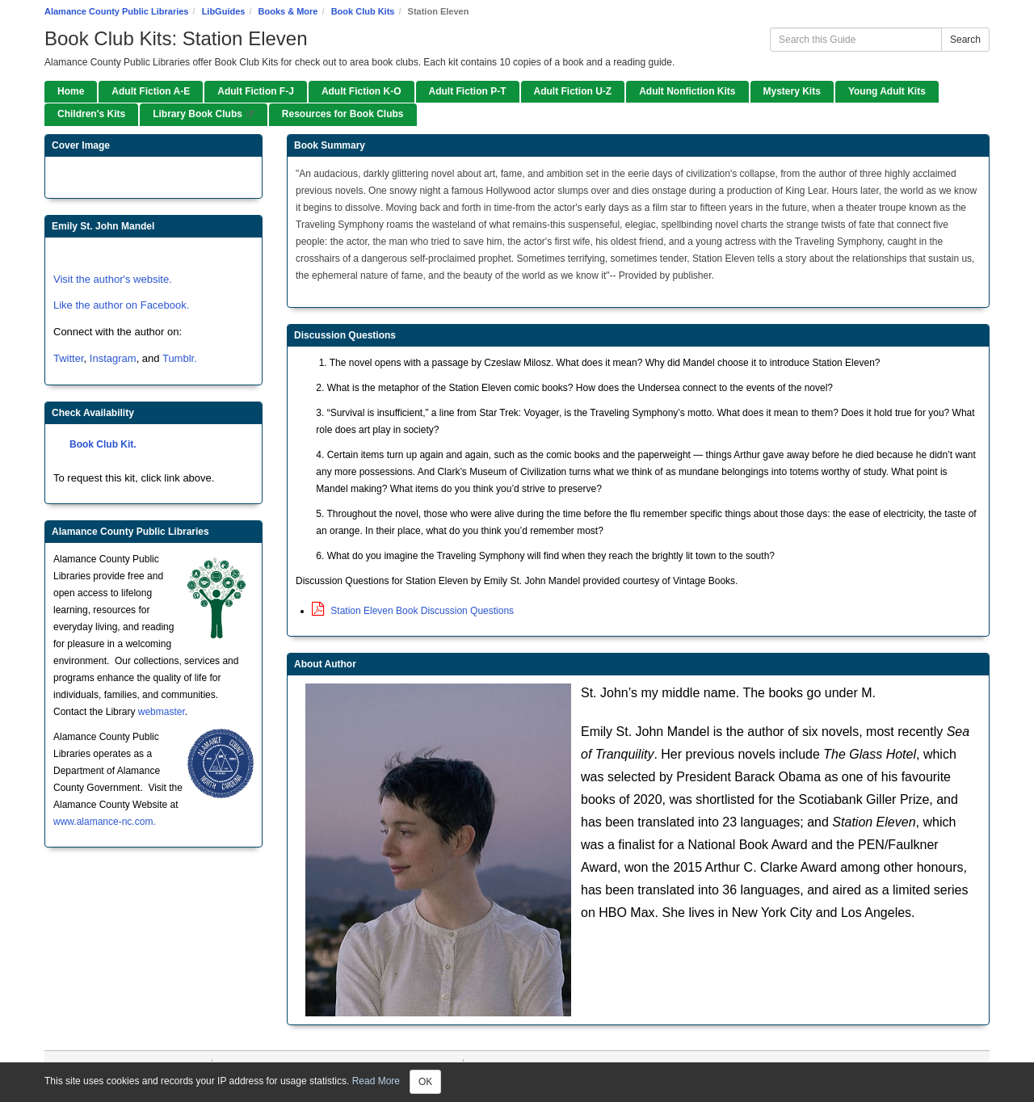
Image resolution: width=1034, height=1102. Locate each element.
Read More (376, 1081)
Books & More (288, 11)
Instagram (113, 358)
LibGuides (224, 11)
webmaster (161, 711)
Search (965, 39)
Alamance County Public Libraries (116, 11)
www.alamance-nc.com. (104, 821)
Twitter (68, 358)
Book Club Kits (363, 11)
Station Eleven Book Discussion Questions (413, 610)
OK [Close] (425, 1081)
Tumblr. (179, 358)
